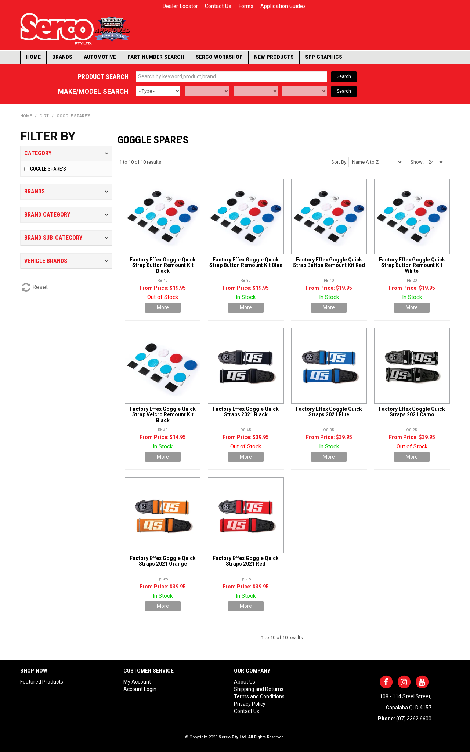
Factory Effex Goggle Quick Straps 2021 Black (246, 411)
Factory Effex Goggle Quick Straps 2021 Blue (329, 411)
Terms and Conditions (259, 696)
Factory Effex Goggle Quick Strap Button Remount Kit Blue (245, 262)
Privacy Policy (249, 704)
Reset (40, 287)
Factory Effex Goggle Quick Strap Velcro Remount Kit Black (163, 414)
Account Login (139, 689)
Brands (62, 57)
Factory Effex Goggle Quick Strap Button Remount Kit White (412, 265)
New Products (274, 57)
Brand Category (47, 214)
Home (33, 57)
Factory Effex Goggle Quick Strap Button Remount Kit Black (163, 265)
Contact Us (218, 6)
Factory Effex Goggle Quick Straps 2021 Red (246, 561)
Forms (245, 6)
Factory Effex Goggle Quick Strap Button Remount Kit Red (329, 262)
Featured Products (41, 682)
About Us (244, 682)
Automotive (100, 57)
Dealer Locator (180, 6)
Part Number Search (155, 57)
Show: (417, 162)
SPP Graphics (323, 57)
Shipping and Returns (258, 689)
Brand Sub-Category (53, 237)
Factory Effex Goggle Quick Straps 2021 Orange (163, 561)
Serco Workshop (219, 57)
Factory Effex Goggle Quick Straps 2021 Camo (412, 411)
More (163, 307)
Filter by (48, 136)
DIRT (44, 116)
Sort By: (339, 162)
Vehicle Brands (45, 260)
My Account (137, 682)
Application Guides (283, 6)
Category (37, 153)
